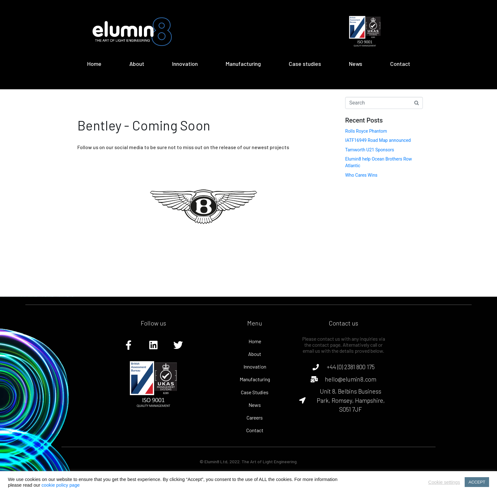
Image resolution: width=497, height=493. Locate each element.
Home (94, 63)
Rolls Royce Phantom (366, 131)
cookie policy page (61, 485)
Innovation (185, 63)
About (136, 63)
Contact (400, 63)
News (355, 63)
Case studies (305, 63)
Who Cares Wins (361, 175)
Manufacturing (243, 63)
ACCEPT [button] (476, 482)
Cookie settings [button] (444, 482)
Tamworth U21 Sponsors (369, 149)
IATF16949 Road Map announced (378, 140)
